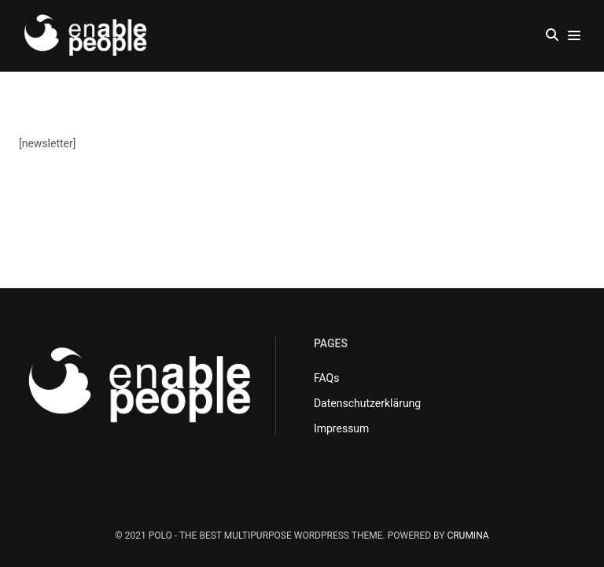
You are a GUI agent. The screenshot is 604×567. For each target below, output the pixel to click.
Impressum (341, 428)
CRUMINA (467, 535)
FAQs (327, 378)
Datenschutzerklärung (367, 403)
